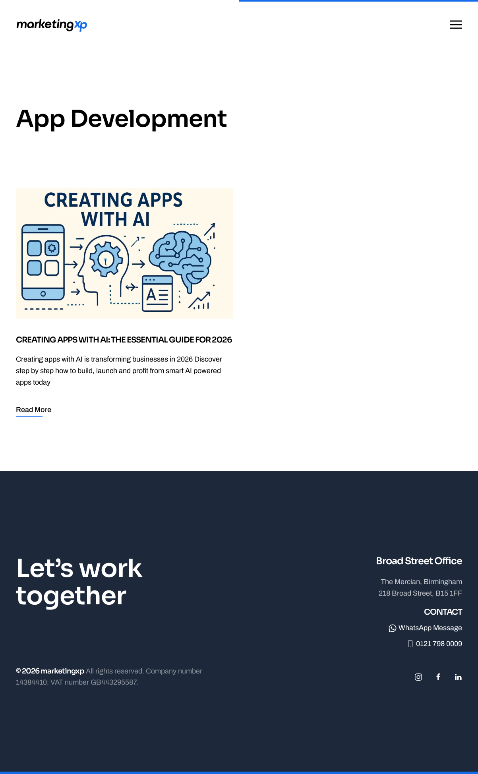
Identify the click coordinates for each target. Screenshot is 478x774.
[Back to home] (53, 25)
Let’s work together (79, 582)
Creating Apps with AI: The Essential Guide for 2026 (124, 340)
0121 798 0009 (434, 644)
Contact (443, 612)
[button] (456, 25)
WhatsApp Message (425, 628)
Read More (33, 410)
